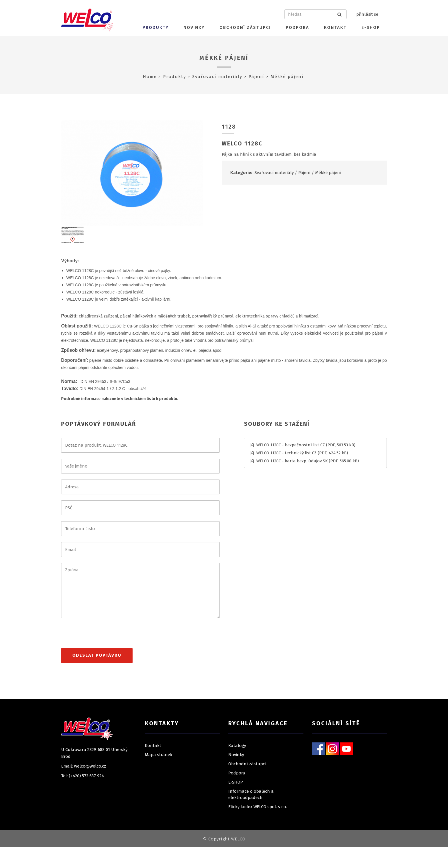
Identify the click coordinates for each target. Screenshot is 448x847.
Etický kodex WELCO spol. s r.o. (257, 806)
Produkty (156, 27)
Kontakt (335, 27)
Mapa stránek (158, 754)
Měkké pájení (224, 57)
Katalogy (237, 745)
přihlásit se (367, 14)
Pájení (256, 76)
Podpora (297, 27)
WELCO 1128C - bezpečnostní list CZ (290, 445)
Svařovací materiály (217, 76)
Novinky (194, 27)
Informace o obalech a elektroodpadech (251, 794)
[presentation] (104, 635)
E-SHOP (370, 27)
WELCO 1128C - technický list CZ (286, 453)
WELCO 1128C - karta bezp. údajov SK (292, 461)
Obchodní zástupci (245, 27)
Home (150, 76)
